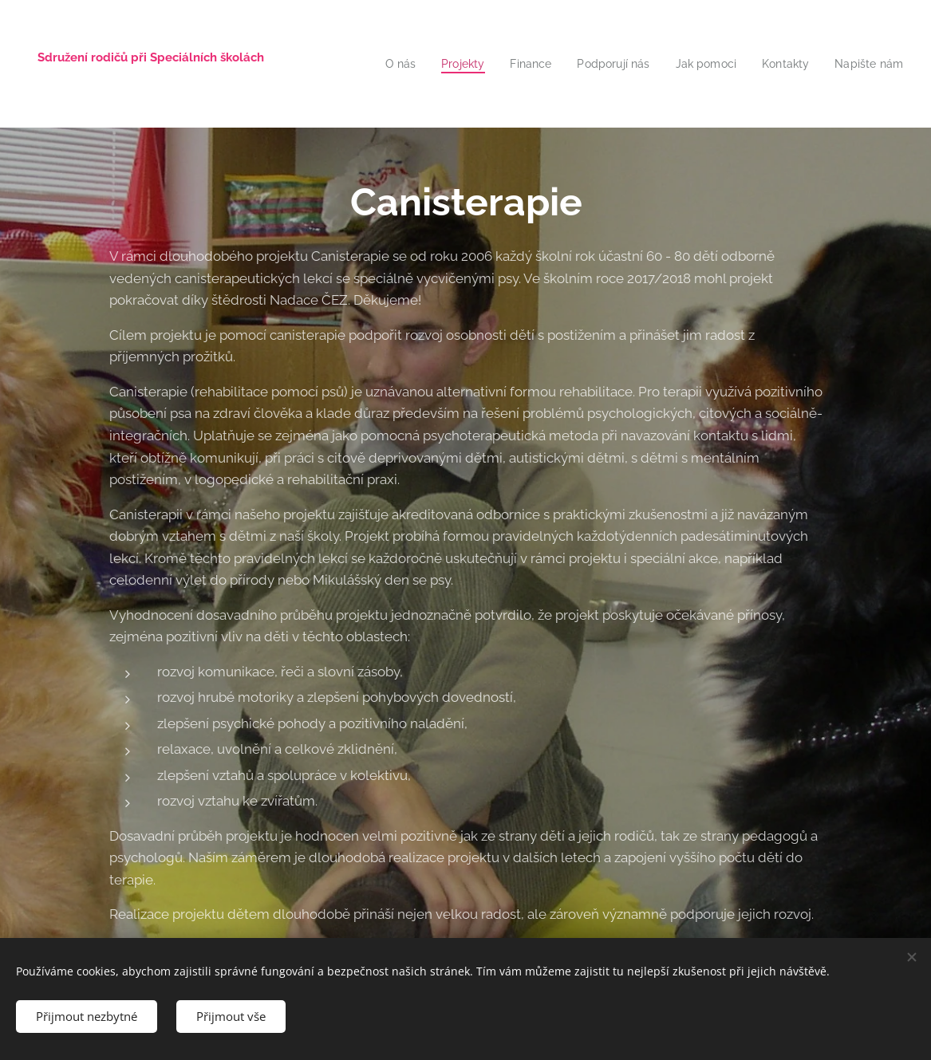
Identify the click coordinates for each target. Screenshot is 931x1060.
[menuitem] (408, 64)
